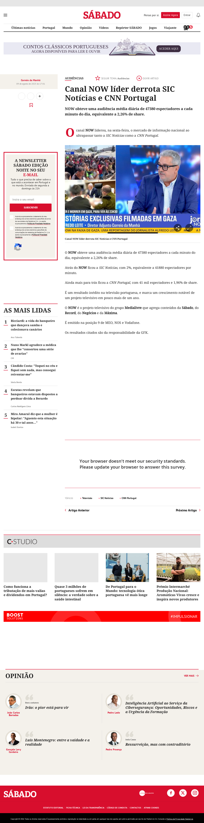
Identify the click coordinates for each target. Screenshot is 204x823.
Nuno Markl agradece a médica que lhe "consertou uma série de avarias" (33, 349)
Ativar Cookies (151, 807)
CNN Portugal (129, 498)
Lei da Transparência (93, 807)
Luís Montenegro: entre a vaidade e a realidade (57, 742)
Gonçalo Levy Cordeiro (13, 750)
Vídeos (104, 28)
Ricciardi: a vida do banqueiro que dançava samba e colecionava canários (33, 325)
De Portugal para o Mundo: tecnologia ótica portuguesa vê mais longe (126, 590)
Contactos (135, 807)
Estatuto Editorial (53, 807)
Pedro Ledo (114, 712)
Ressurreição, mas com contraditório (157, 744)
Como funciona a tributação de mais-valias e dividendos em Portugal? (25, 590)
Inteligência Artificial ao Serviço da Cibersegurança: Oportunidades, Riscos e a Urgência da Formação (161, 707)
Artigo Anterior (78, 510)
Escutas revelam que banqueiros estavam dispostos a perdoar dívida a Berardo (34, 394)
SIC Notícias (107, 498)
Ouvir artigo (148, 78)
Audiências (74, 78)
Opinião (86, 28)
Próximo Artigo (186, 510)
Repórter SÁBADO (129, 28)
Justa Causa (130, 739)
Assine (170, 15)
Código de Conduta (117, 807)
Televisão (87, 498)
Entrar (187, 15)
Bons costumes (32, 702)
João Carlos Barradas (13, 713)
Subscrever (31, 207)
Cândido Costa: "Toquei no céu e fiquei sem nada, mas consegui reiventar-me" (34, 370)
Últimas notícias (23, 28)
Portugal (49, 28)
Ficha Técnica (73, 807)
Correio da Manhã (30, 80)
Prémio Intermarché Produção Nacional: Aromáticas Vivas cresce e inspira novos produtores (178, 592)
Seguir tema (112, 78)
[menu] (5, 15)
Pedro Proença (114, 749)
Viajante (170, 28)
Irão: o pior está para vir (47, 707)
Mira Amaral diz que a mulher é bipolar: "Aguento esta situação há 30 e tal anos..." (34, 418)
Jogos (153, 28)
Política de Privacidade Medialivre (38, 224)
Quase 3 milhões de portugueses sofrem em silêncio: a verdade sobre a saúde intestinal (76, 592)
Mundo (67, 28)
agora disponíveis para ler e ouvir (102, 49)
